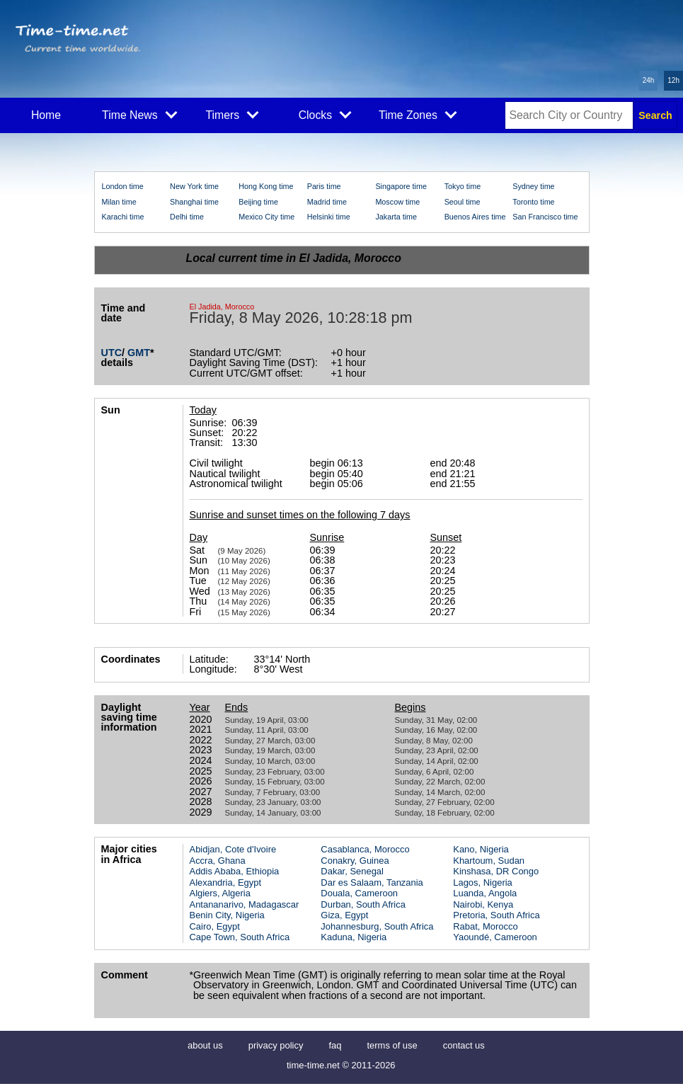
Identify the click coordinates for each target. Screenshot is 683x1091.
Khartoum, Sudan (488, 860)
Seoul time (462, 202)
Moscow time (397, 202)
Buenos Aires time (475, 216)
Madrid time (327, 202)
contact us (464, 1045)
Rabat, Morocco (485, 926)
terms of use (392, 1045)
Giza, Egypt (344, 915)
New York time (194, 186)
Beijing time (258, 202)
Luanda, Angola (485, 893)
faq (334, 1045)
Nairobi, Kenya (483, 904)
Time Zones (418, 114)
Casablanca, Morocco (365, 849)
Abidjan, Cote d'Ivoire (233, 849)
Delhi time (187, 216)
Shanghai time (194, 202)
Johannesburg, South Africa (377, 926)
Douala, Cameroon (359, 893)
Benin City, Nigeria (227, 915)
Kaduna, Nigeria (353, 937)
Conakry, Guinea (355, 860)
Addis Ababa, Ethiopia (235, 871)
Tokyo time (462, 186)
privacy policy (276, 1045)
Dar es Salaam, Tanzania (372, 882)
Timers (232, 114)
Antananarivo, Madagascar (244, 904)
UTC (111, 352)
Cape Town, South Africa (240, 937)
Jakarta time (396, 216)
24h (649, 80)
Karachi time (123, 216)
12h (673, 80)
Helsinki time (328, 216)
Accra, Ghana (218, 860)
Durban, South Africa (363, 904)
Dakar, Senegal (352, 871)
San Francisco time (545, 216)
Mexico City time (266, 216)
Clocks (325, 114)
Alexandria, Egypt (226, 882)
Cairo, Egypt (215, 926)
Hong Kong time (266, 186)
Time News (139, 114)
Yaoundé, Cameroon (495, 937)
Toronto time (533, 202)
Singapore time (401, 186)
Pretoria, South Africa (496, 915)
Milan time (119, 202)
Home (46, 115)
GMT (138, 352)
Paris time (324, 186)
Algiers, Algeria (220, 893)
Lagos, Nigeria (482, 882)
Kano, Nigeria (480, 849)
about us (205, 1045)
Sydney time (533, 186)
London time (123, 186)
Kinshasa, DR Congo (496, 871)
